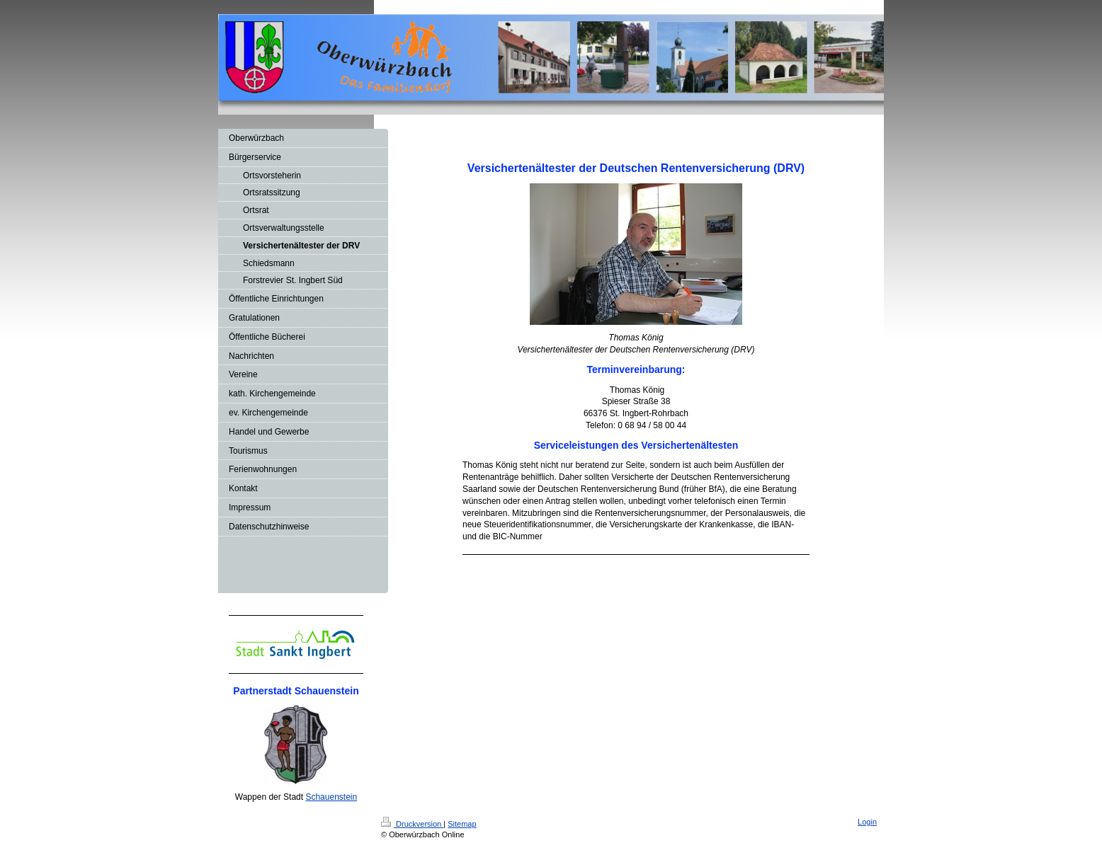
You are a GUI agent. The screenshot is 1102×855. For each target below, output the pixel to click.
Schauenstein (331, 797)
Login (867, 821)
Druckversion (412, 824)
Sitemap (462, 824)
